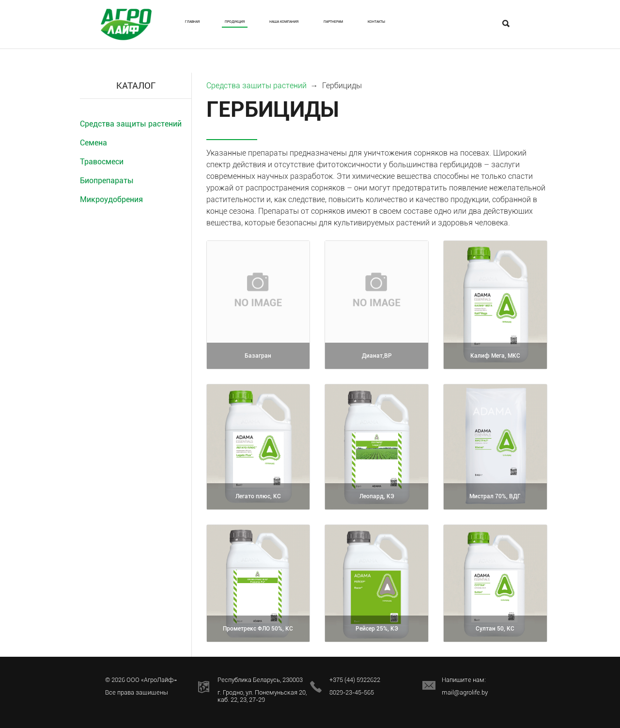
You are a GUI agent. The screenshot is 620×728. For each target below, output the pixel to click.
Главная (201, 22)
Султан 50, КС (495, 629)
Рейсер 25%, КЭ (376, 629)
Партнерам (409, 22)
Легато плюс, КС (258, 497)
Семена (93, 142)
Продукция (260, 22)
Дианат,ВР (377, 356)
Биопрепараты (107, 180)
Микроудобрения (111, 199)
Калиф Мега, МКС (495, 356)
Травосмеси (102, 161)
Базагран (258, 356)
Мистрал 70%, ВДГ (495, 497)
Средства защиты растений (131, 123)
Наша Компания (324, 26)
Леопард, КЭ (376, 497)
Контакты (472, 22)
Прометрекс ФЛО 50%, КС (258, 624)
